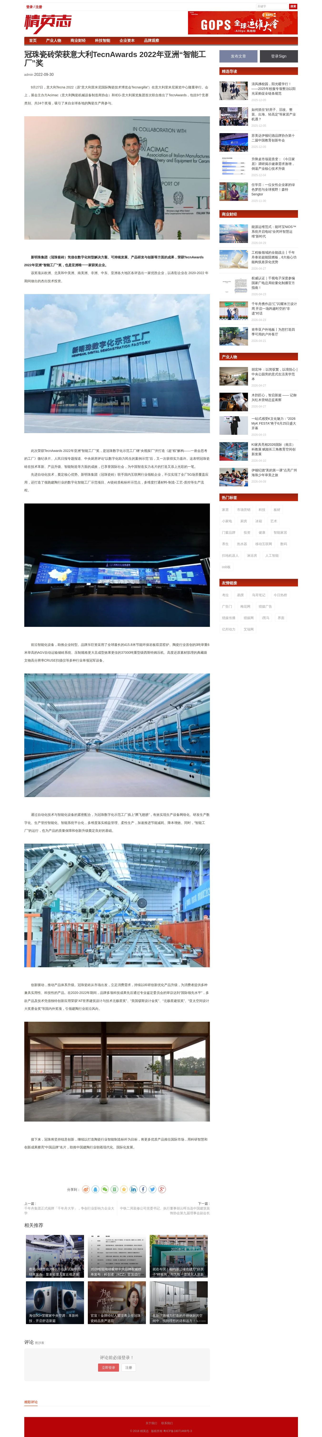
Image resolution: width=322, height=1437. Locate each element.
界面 (281, 618)
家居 (225, 510)
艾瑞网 (249, 629)
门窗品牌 (228, 532)
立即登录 (108, 1367)
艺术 (273, 521)
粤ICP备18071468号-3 (177, 1430)
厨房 (243, 521)
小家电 (227, 521)
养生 (225, 544)
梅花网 (245, 606)
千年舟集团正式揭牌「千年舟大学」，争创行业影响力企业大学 (69, 1210)
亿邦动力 (228, 629)
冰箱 (258, 521)
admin (29, 75)
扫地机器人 (230, 555)
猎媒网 (249, 618)
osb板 (226, 567)
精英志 (144, 1430)
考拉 (225, 595)
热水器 (242, 544)
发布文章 (238, 56)
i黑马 (265, 618)
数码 (283, 544)
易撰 (240, 595)
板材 (277, 510)
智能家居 (280, 532)
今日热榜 (280, 595)
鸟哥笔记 (258, 595)
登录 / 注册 (34, 7)
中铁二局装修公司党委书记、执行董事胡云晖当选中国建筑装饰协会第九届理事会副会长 (165, 1210)
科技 (262, 510)
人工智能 (272, 555)
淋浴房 (252, 555)
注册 (128, 1367)
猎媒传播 (228, 618)
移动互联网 (263, 544)
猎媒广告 (265, 606)
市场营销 (243, 510)
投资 (247, 532)
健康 (262, 532)
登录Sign (278, 56)
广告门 (227, 606)
